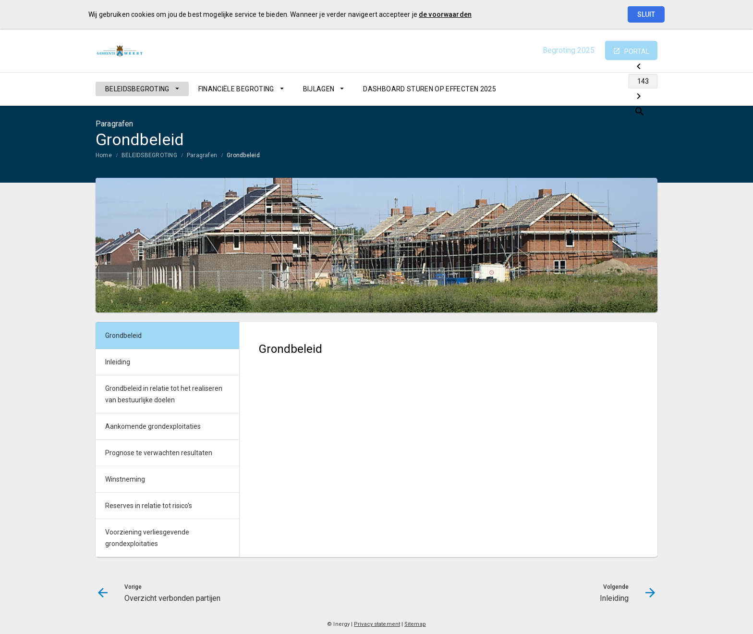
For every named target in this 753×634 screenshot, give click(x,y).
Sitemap (415, 624)
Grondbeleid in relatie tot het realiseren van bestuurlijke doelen (163, 394)
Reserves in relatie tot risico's (148, 506)
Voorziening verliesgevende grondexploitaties (147, 537)
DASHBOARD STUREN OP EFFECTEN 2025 (429, 89)
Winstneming (125, 479)
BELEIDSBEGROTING (137, 89)
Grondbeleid (243, 155)
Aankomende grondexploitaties (153, 426)
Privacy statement (377, 624)
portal (636, 51)
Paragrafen (202, 155)
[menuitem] (142, 89)
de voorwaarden (445, 14)
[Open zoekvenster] (646, 89)
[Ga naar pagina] (599, 89)
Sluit (646, 14)
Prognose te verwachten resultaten (158, 453)
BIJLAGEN (319, 89)
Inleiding (117, 362)
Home (104, 155)
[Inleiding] (625, 89)
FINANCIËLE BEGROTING (236, 89)
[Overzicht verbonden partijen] (574, 89)
